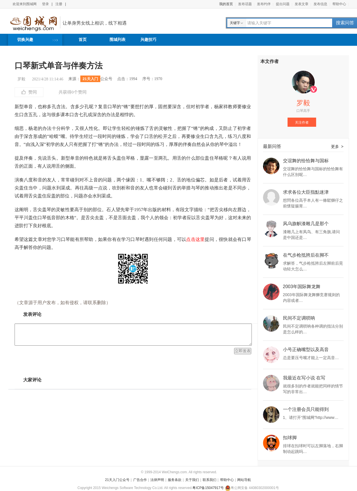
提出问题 (283, 4)
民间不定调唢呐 (299, 318)
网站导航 (244, 480)
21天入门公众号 (117, 480)
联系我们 (209, 480)
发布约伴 (264, 4)
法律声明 (157, 480)
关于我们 (192, 480)
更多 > (337, 146)
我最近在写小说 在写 (304, 378)
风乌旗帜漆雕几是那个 (306, 223)
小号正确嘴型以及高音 (306, 349)
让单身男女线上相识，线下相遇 (95, 23)
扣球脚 (290, 437)
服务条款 (175, 480)
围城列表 (117, 39)
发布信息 (320, 4)
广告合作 (140, 480)
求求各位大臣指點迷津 (306, 192)
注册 (58, 4)
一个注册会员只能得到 (306, 409)
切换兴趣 (25, 39)
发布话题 (245, 4)
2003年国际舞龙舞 (302, 286)
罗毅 (21, 79)
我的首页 (226, 4)
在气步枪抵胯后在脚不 (306, 255)
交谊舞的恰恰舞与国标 (306, 161)
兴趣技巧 (148, 39)
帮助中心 (339, 4)
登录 (45, 4)
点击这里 (195, 239)
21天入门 (90, 79)
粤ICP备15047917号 (208, 488)
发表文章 (301, 4)
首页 (83, 39)
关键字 (235, 23)
